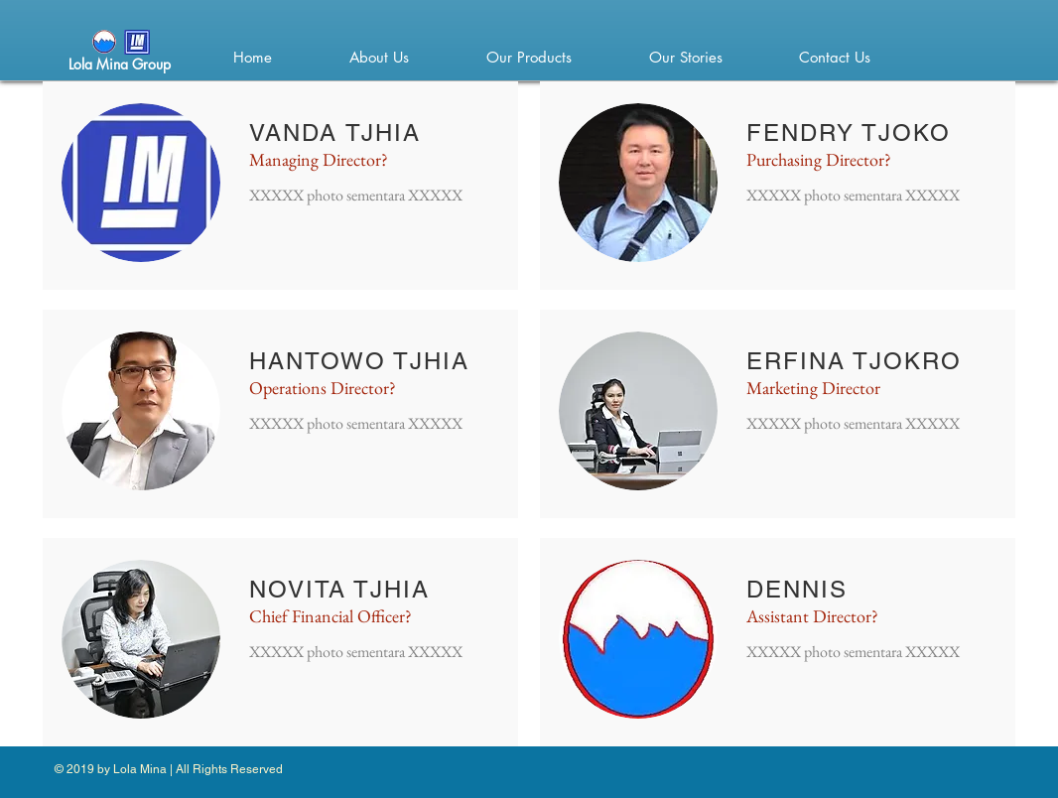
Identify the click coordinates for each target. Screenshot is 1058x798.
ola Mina (100, 64)
